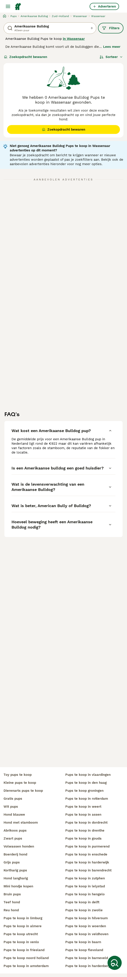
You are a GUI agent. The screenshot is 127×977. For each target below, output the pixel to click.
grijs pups (12, 862)
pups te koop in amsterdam (26, 966)
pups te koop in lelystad (85, 886)
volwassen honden (19, 846)
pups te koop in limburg (23, 918)
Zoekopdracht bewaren (25, 57)
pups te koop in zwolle (84, 910)
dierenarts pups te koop (23, 791)
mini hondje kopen (18, 886)
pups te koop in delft (82, 902)
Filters (110, 28)
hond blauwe (14, 815)
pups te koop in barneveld (86, 958)
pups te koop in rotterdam (86, 799)
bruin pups (12, 894)
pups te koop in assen (83, 815)
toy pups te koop (18, 775)
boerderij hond (15, 854)
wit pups (11, 807)
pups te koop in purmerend (87, 846)
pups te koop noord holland (26, 958)
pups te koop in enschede (86, 854)
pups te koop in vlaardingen (88, 775)
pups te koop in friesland (24, 950)
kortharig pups (15, 870)
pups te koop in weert (83, 807)
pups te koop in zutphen (85, 878)
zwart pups (13, 838)
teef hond (12, 902)
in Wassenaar (74, 39)
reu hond (11, 910)
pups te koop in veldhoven (86, 934)
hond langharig (16, 878)
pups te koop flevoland (84, 950)
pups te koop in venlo (21, 942)
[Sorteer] (111, 56)
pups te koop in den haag (86, 783)
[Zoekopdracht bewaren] (115, 963)
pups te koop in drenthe (84, 830)
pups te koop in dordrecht (86, 822)
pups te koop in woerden (85, 926)
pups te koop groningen (84, 791)
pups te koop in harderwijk (87, 862)
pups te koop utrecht (21, 934)
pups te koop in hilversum (86, 918)
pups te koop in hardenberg (87, 966)
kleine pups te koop (20, 783)
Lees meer (111, 47)
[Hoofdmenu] (8, 6)
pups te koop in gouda (83, 838)
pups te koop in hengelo (85, 894)
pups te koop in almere (23, 926)
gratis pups (13, 799)
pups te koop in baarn (83, 942)
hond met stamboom (21, 822)
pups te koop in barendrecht (88, 870)
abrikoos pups (15, 830)
